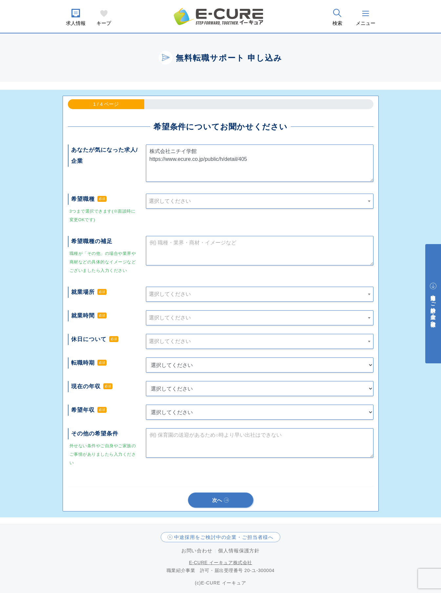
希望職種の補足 (91, 241)
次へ (217, 500)
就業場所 (83, 292)
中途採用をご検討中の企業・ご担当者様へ (223, 537)
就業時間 (83, 316)
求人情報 (76, 23)
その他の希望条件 (94, 433)
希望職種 (83, 199)
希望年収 (83, 410)
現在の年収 (86, 386)
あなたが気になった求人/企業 (104, 155)
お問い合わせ (196, 550)
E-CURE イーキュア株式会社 (220, 562)
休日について (89, 339)
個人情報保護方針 (239, 550)
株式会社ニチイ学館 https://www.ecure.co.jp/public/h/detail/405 (259, 163)
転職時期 (83, 363)
